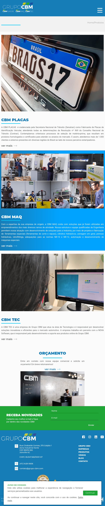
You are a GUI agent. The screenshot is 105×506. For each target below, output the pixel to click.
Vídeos (82, 455)
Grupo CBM (84, 446)
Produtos (99, 22)
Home (90, 22)
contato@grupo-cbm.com (31, 468)
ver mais (52, 369)
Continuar (90, 493)
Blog (81, 458)
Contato (83, 461)
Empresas (83, 449)
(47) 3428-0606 (26, 463)
